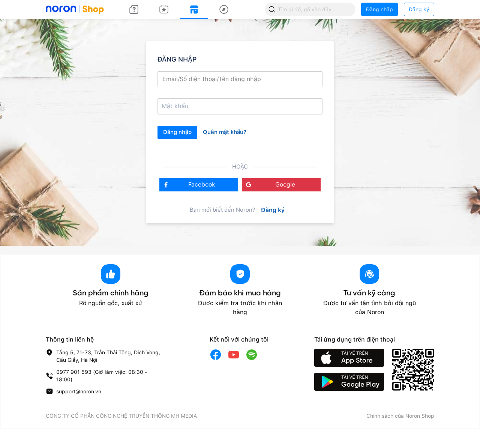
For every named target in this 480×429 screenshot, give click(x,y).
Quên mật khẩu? (224, 132)
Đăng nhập (379, 9)
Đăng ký (419, 9)
